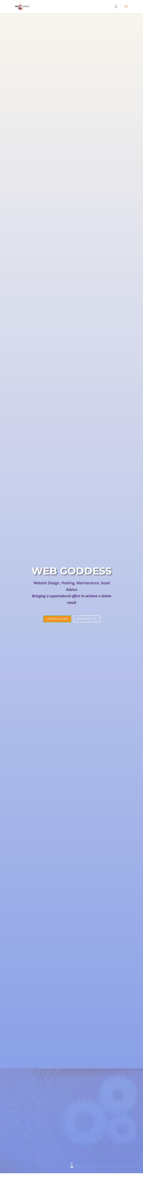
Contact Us (87, 618)
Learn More (57, 618)
